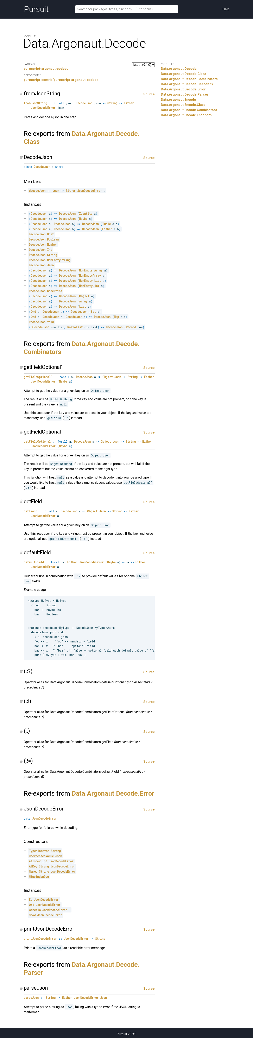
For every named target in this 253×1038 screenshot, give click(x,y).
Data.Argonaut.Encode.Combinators (189, 110)
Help (225, 9)
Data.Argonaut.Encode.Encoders (186, 115)
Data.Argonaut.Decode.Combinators (189, 79)
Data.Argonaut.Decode (179, 69)
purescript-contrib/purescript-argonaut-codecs (61, 80)
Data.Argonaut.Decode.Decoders (187, 84)
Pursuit (36, 9)
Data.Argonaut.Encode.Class (183, 105)
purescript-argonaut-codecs (46, 69)
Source (149, 94)
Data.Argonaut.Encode (178, 100)
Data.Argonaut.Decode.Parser (184, 94)
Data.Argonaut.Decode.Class (183, 74)
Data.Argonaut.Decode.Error (113, 793)
